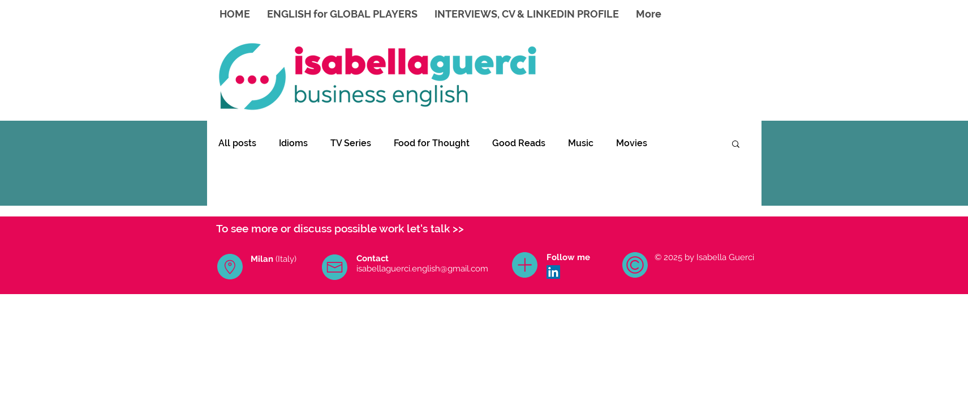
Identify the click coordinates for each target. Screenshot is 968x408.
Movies (631, 143)
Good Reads (518, 143)
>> (458, 228)
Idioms (293, 143)
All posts (237, 143)
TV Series (350, 143)
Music (580, 143)
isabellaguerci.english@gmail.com (422, 269)
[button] (735, 145)
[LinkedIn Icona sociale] (553, 272)
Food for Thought (432, 143)
